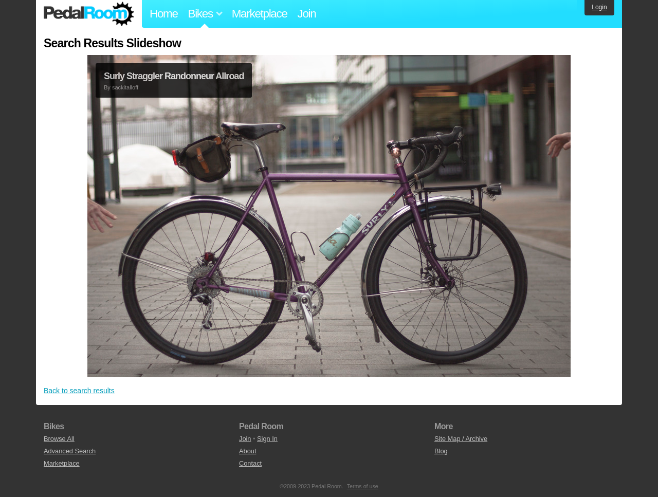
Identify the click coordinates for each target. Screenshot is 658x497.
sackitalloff (125, 87)
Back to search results (79, 390)
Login (599, 7)
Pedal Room (89, 14)
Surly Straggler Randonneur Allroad (174, 76)
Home (164, 13)
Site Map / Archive (460, 439)
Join (307, 13)
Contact (250, 463)
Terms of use (362, 486)
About (247, 451)
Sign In (267, 439)
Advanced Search (70, 451)
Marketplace (259, 13)
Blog (441, 451)
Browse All (59, 439)
